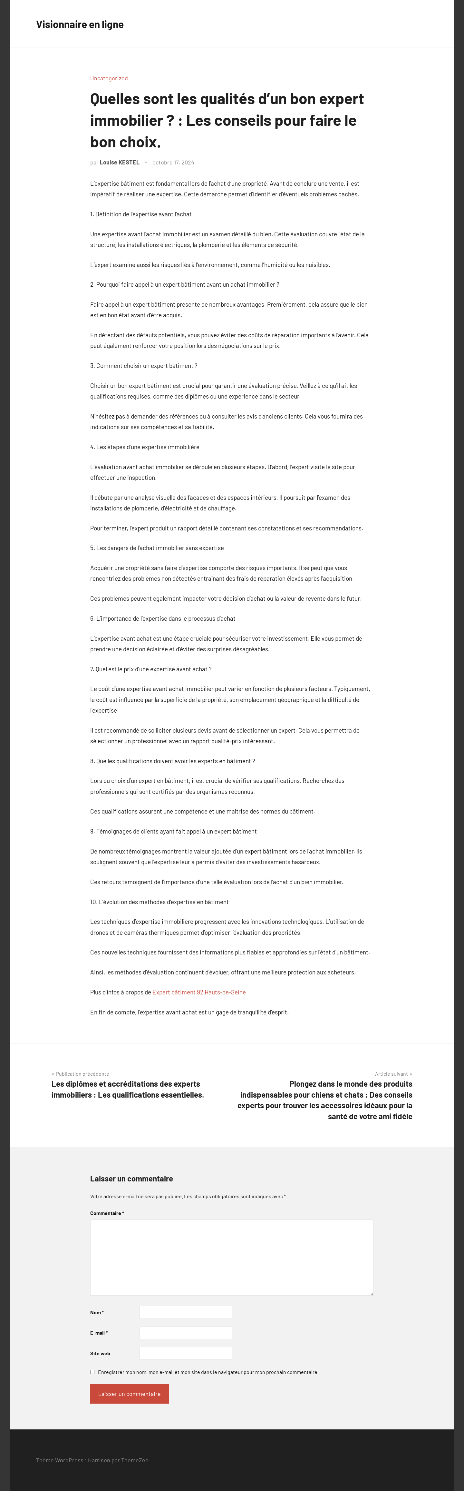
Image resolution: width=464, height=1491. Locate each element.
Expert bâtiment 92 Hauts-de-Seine (199, 992)
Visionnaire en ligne (86, 23)
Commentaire (107, 1213)
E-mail (99, 1332)
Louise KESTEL (120, 162)
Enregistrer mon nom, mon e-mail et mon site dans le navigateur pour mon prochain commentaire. (208, 1372)
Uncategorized (109, 78)
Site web (100, 1353)
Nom (97, 1312)
